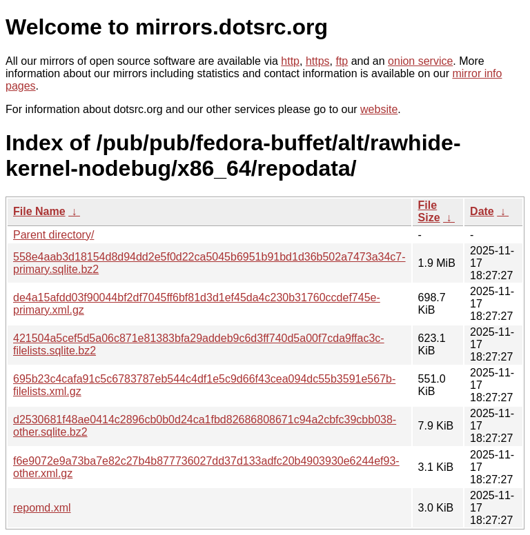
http (290, 61)
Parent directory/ (53, 235)
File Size (429, 211)
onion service (420, 61)
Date (482, 211)
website (379, 109)
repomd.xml (42, 508)
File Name (39, 211)
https (318, 61)
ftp (341, 61)
